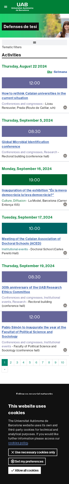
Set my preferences (26, 461)
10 (62, 362)
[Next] (5, 369)
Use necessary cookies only (32, 452)
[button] (65, 107)
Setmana (60, 72)
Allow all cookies (24, 470)
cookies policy (18, 443)
